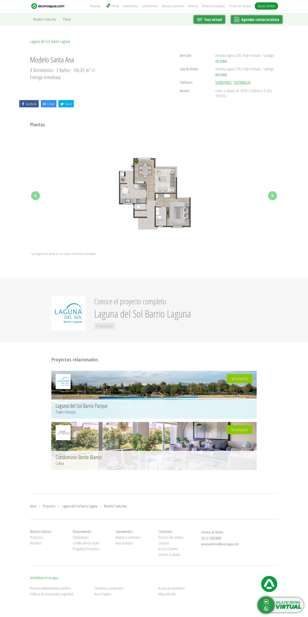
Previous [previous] (35, 195)
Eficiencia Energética (213, 6)
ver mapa (221, 60)
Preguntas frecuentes (86, 548)
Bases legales (103, 593)
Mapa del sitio (167, 593)
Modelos (35, 543)
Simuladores (81, 537)
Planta (67, 19)
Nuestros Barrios (41, 531)
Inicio (33, 506)
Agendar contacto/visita (256, 19)
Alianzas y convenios (173, 6)
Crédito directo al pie (86, 543)
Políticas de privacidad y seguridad (51, 593)
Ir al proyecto (104, 325)
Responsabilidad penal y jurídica (50, 588)
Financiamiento (82, 531)
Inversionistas (130, 6)
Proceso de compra (239, 6)
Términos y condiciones (109, 588)
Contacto (163, 543)
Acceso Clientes (266, 6)
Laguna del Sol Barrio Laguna (50, 41)
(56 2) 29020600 (211, 538)
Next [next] (272, 195)
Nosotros (193, 6)
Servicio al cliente (169, 554)
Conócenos (165, 531)
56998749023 (223, 82)
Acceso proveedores (171, 588)
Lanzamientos (150, 6)
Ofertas (112, 5)
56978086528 (242, 82)
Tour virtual (209, 19)
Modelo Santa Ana (44, 19)
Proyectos (95, 6)
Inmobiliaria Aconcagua (44, 577)
